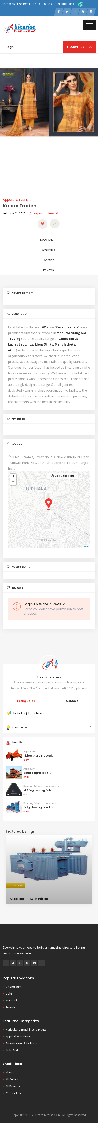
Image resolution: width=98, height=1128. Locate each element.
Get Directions (63, 472)
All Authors (13, 1075)
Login (10, 47)
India (16, 709)
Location (48, 258)
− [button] (13, 478)
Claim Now (49, 723)
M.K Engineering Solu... (38, 786)
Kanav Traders (49, 673)
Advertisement (20, 289)
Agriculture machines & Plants (26, 1025)
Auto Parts (13, 1046)
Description (48, 240)
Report (36, 214)
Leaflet (86, 542)
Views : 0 (52, 214)
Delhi (9, 989)
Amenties (48, 249)
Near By (14, 739)
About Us (12, 1068)
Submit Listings (79, 47)
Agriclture (29, 747)
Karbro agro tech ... (37, 769)
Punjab (25, 709)
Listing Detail (26, 697)
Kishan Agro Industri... (38, 752)
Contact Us (13, 1089)
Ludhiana (38, 709)
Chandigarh (14, 983)
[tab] (49, 289)
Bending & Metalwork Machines (41, 782)
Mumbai (11, 996)
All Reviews (13, 1082)
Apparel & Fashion (17, 200)
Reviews (48, 267)
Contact (72, 697)
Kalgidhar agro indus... (39, 803)
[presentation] (4, 123)
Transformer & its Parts (21, 1039)
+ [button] (13, 473)
